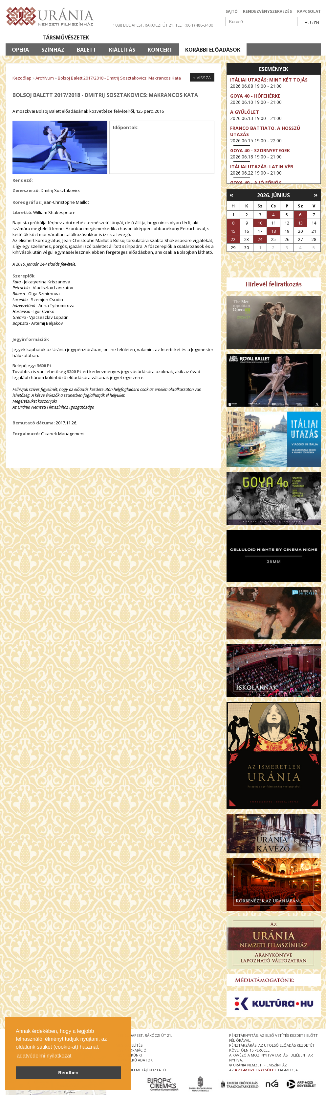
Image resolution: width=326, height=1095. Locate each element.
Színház (52, 49)
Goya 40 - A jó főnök (255, 182)
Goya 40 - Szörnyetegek (260, 150)
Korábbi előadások (212, 49)
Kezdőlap (22, 78)
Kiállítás (122, 49)
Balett (87, 49)
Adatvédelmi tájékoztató (141, 1069)
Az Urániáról (121, 37)
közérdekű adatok (134, 1060)
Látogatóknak (175, 37)
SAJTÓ (232, 11)
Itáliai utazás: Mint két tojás (269, 80)
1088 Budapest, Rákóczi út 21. (143, 25)
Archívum (44, 78)
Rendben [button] (68, 1072)
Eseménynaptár (232, 37)
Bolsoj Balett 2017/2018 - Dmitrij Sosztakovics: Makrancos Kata (119, 78)
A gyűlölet (244, 112)
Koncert (160, 49)
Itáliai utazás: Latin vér (261, 166)
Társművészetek (65, 37)
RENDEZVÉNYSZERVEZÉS (267, 11)
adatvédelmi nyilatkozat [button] (44, 1056)
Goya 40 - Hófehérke (255, 96)
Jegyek (276, 37)
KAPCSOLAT (309, 11)
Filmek (21, 37)
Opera (20, 49)
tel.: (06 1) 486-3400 (194, 25)
